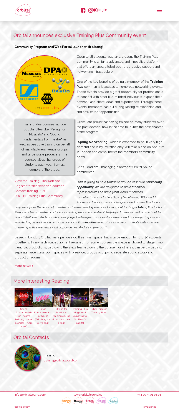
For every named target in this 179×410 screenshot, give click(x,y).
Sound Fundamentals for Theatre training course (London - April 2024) (23, 317)
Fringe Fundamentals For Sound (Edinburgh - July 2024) (42, 315)
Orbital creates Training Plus (99, 310)
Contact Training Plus (30, 191)
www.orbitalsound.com (89, 394)
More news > (24, 266)
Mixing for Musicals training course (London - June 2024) (61, 315)
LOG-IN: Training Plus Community (39, 196)
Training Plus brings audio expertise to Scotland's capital (80, 315)
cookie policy (22, 406)
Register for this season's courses (39, 186)
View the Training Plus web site (37, 181)
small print (149, 406)
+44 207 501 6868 (150, 394)
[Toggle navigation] (159, 10)
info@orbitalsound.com (30, 394)
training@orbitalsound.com (61, 360)
